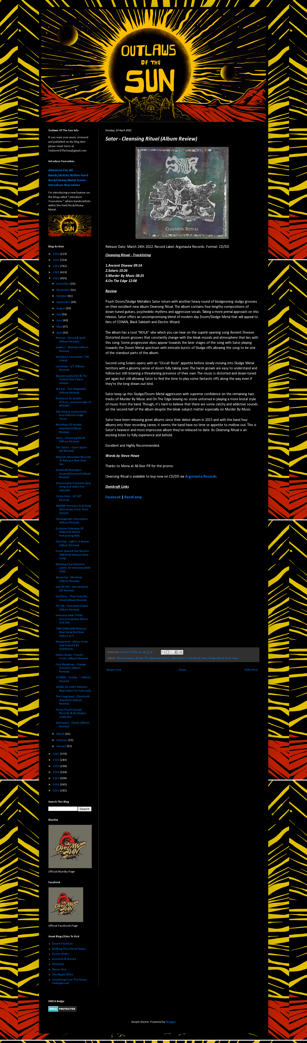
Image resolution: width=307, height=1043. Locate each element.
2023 (56, 272)
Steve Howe (231, 658)
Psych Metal (193, 658)
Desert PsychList (62, 943)
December (63, 283)
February (62, 740)
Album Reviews (125, 658)
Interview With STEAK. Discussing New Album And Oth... (72, 619)
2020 (56, 759)
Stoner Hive (59, 969)
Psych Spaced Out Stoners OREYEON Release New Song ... (72, 555)
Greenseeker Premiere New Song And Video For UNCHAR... (73, 487)
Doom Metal (178, 658)
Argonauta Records (200, 477)
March (60, 733)
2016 (56, 784)
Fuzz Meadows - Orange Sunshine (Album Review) (71, 668)
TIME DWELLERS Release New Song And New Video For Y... (71, 632)
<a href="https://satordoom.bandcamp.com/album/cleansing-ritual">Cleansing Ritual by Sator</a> (146, 573)
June (59, 320)
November (63, 290)
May (59, 326)
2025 (56, 260)
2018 (56, 772)
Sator (204, 658)
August (61, 308)
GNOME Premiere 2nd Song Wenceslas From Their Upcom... (73, 509)
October (62, 296)
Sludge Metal (216, 658)
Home (183, 669)
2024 (56, 266)
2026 (56, 254)
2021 (56, 753)
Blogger (170, 1021)
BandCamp (133, 497)
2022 (56, 278)
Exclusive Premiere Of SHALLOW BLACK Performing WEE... (69, 532)
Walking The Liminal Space (69, 948)
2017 (56, 778)
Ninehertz (58, 964)
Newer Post (114, 669)
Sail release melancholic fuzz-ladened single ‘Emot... (71, 415)
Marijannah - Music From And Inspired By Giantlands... (72, 645)
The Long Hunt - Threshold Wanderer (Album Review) (72, 700)
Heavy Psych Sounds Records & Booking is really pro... (71, 713)
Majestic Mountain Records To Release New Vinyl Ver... (73, 461)
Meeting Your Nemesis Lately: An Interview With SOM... (73, 568)
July (59, 314)
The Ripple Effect (62, 974)
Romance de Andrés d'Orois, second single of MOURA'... (73, 402)
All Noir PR (141, 658)
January (61, 746)
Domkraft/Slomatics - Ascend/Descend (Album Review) (73, 474)
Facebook (113, 497)
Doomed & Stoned (64, 959)
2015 (56, 790)
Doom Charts (60, 953)
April (59, 332)
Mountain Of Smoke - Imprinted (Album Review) (69, 428)
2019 (56, 766)
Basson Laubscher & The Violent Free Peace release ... (71, 379)
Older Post (251, 669)
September (63, 302)
